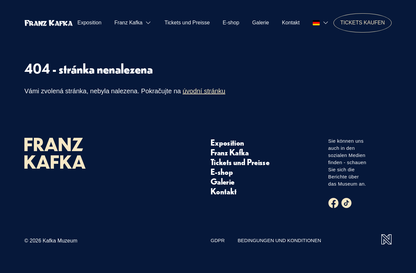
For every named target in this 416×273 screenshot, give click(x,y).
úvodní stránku (204, 91)
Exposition (89, 22)
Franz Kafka (132, 23)
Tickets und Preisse (187, 22)
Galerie (260, 22)
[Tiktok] (346, 203)
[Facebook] (333, 203)
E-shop (231, 22)
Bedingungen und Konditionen (279, 240)
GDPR (218, 240)
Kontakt (291, 22)
